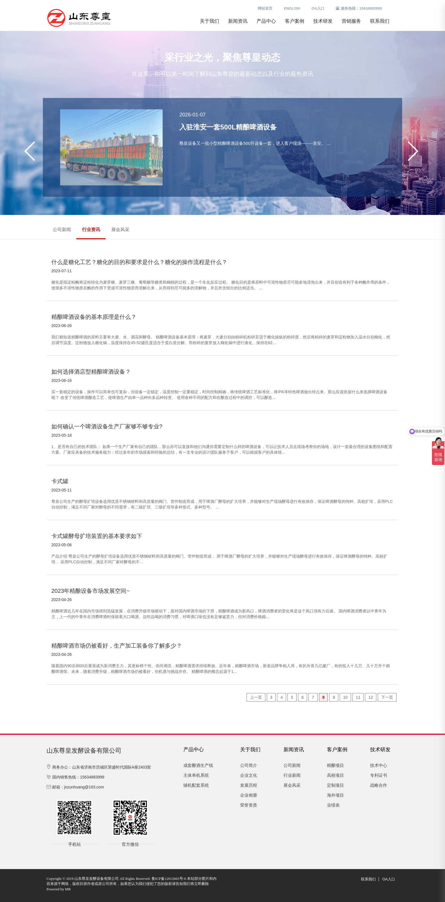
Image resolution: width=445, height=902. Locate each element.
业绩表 (333, 805)
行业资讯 (91, 229)
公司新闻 (62, 229)
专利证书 (378, 775)
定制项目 (335, 785)
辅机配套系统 (196, 785)
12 (370, 697)
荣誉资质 (248, 805)
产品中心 (266, 21)
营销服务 (351, 21)
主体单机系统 (196, 775)
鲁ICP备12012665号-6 (169, 878)
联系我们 (379, 21)
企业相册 (248, 795)
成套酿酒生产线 (198, 765)
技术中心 (378, 765)
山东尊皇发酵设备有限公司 (84, 750)
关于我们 (209, 21)
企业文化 (248, 775)
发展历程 (248, 785)
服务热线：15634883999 (359, 8)
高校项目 (335, 775)
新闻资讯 (237, 21)
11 (358, 697)
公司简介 (248, 765)
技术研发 (323, 21)
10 (345, 697)
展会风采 (120, 229)
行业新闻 (292, 775)
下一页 (387, 697)
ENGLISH (292, 8)
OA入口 (318, 8)
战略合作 (378, 785)
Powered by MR (59, 889)
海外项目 (335, 795)
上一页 (256, 697)
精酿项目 (335, 765)
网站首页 (265, 8)
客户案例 (294, 21)
